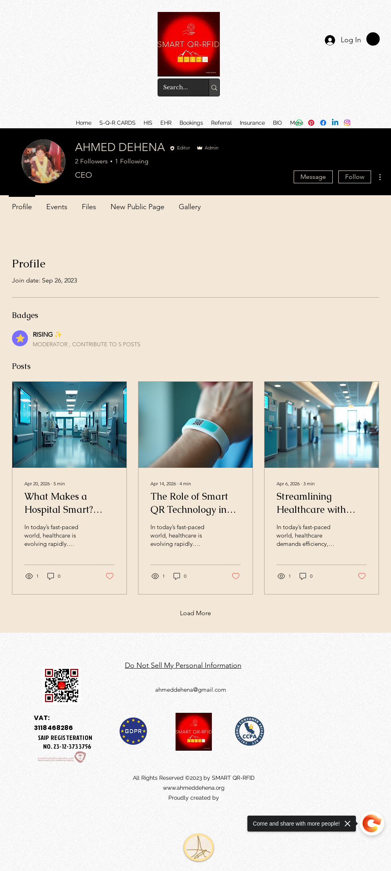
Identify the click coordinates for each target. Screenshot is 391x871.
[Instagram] (347, 123)
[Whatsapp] (299, 123)
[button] (166, 123)
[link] (373, 39)
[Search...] (177, 87)
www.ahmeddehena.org (194, 788)
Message (313, 176)
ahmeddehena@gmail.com (190, 689)
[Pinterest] (311, 123)
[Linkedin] (335, 123)
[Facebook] (323, 123)
